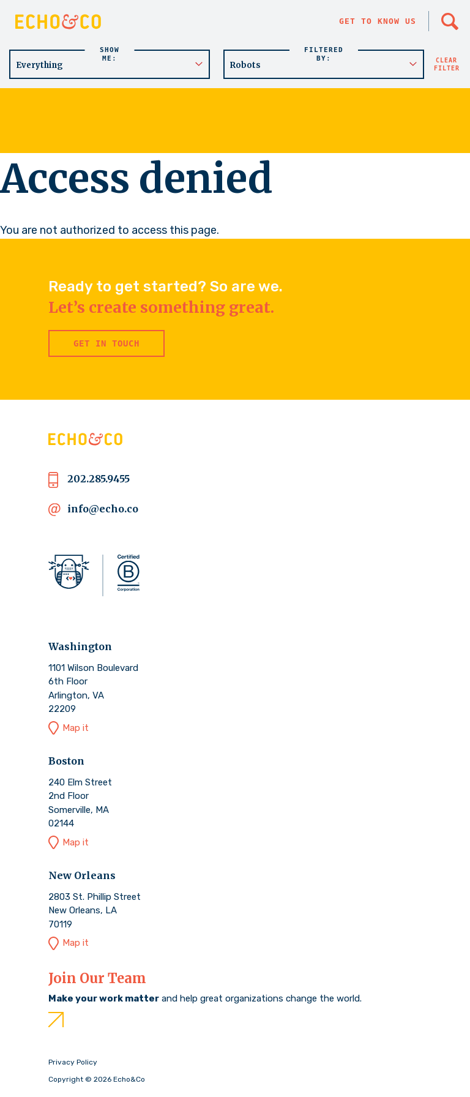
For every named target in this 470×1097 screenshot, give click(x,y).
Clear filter (447, 64)
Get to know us (377, 21)
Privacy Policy (72, 1062)
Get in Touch (106, 343)
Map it (75, 727)
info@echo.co (102, 509)
